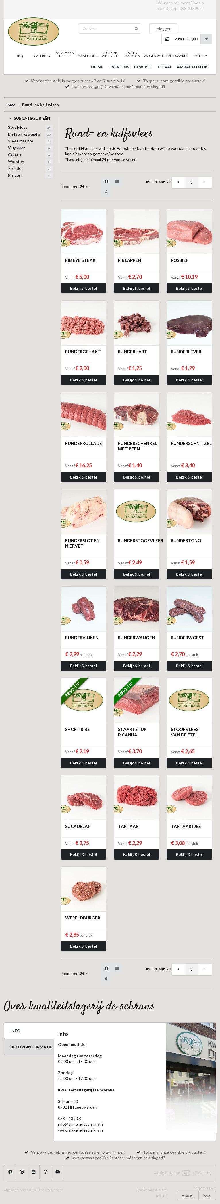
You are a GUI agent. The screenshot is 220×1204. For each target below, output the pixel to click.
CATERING (42, 56)
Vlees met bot (21, 140)
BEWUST (142, 66)
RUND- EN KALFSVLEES (110, 54)
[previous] (179, 182)
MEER (200, 56)
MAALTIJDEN (87, 56)
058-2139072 (192, 8)
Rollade (14, 168)
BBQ (19, 56)
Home (10, 104)
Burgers (15, 175)
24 (49, 127)
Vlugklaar (16, 147)
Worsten (16, 161)
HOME (97, 66)
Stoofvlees (18, 127)
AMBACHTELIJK (192, 66)
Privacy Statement (50, 1190)
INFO (15, 1030)
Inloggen (163, 28)
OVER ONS (118, 66)
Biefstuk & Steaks (24, 134)
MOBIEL (188, 1195)
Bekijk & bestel (83, 288)
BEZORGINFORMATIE (31, 1046)
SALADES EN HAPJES (64, 54)
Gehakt (15, 154)
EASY (207, 1195)
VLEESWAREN (178, 56)
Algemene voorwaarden (20, 1190)
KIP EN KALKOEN (132, 54)
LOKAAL (164, 66)
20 (49, 134)
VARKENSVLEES (155, 56)
